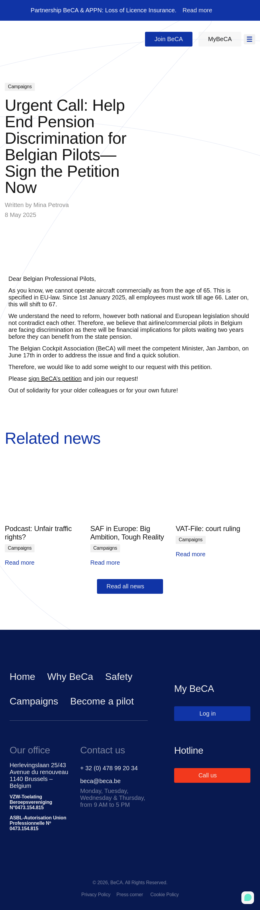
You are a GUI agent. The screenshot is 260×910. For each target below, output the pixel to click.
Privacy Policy (95, 894)
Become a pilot (102, 701)
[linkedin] (130, 870)
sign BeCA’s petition (55, 378)
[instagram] (155, 870)
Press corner (130, 894)
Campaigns (34, 701)
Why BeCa (70, 676)
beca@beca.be (100, 781)
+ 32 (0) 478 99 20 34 (109, 768)
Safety (118, 676)
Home (22, 676)
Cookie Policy (164, 894)
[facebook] (105, 870)
